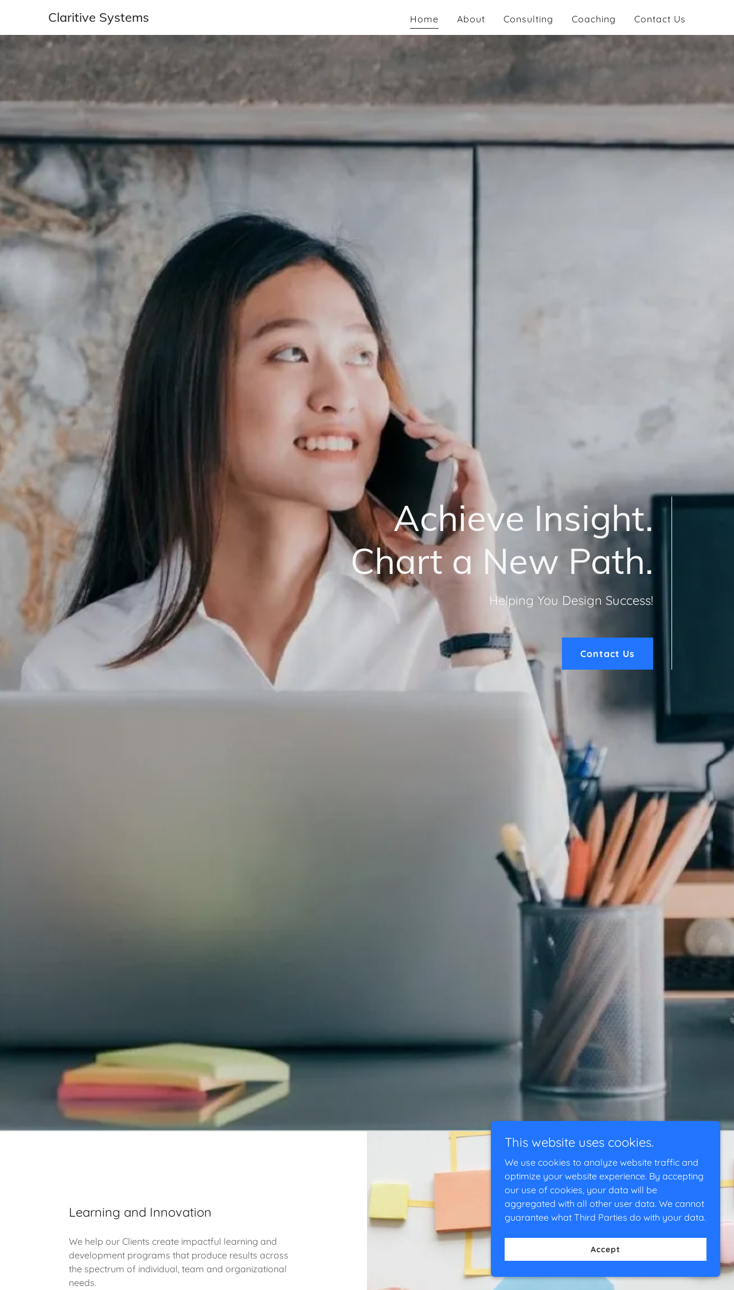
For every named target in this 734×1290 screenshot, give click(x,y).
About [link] (471, 19)
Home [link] (424, 19)
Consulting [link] (528, 19)
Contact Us (607, 653)
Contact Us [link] (660, 19)
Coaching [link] (594, 19)
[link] (98, 18)
